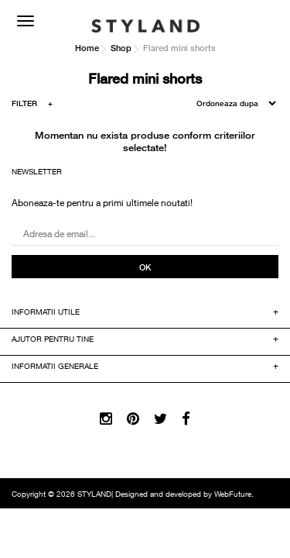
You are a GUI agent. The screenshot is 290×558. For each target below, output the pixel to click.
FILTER (32, 105)
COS (263, 19)
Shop (121, 48)
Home (87, 48)
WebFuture (232, 495)
